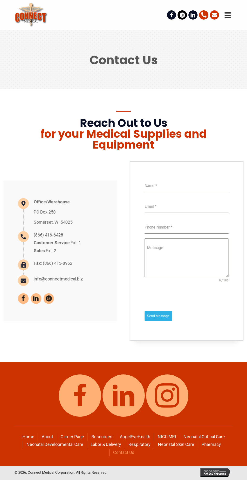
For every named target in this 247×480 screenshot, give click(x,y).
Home (28, 436)
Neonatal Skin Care (176, 444)
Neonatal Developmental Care (55, 444)
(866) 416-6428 (17, 234)
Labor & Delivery (106, 444)
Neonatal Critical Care (204, 436)
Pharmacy (211, 444)
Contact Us (123, 452)
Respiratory (140, 444)
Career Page (72, 436)
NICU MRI (167, 436)
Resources (101, 436)
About (47, 436)
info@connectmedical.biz (27, 278)
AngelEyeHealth (135, 436)
